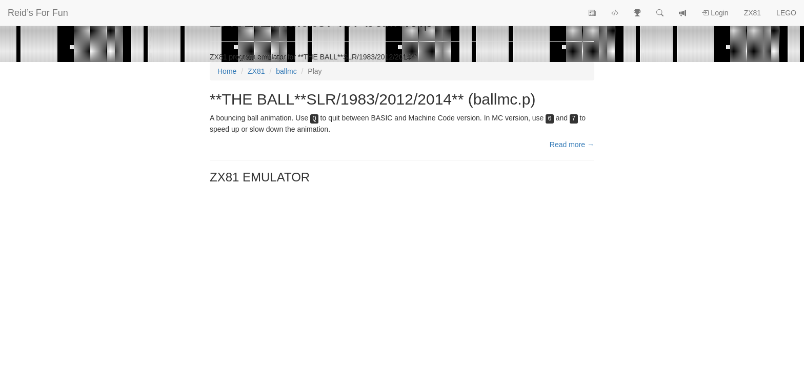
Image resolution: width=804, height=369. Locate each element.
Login (714, 13)
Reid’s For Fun (38, 13)
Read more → (572, 144)
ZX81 (752, 13)
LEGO (786, 13)
